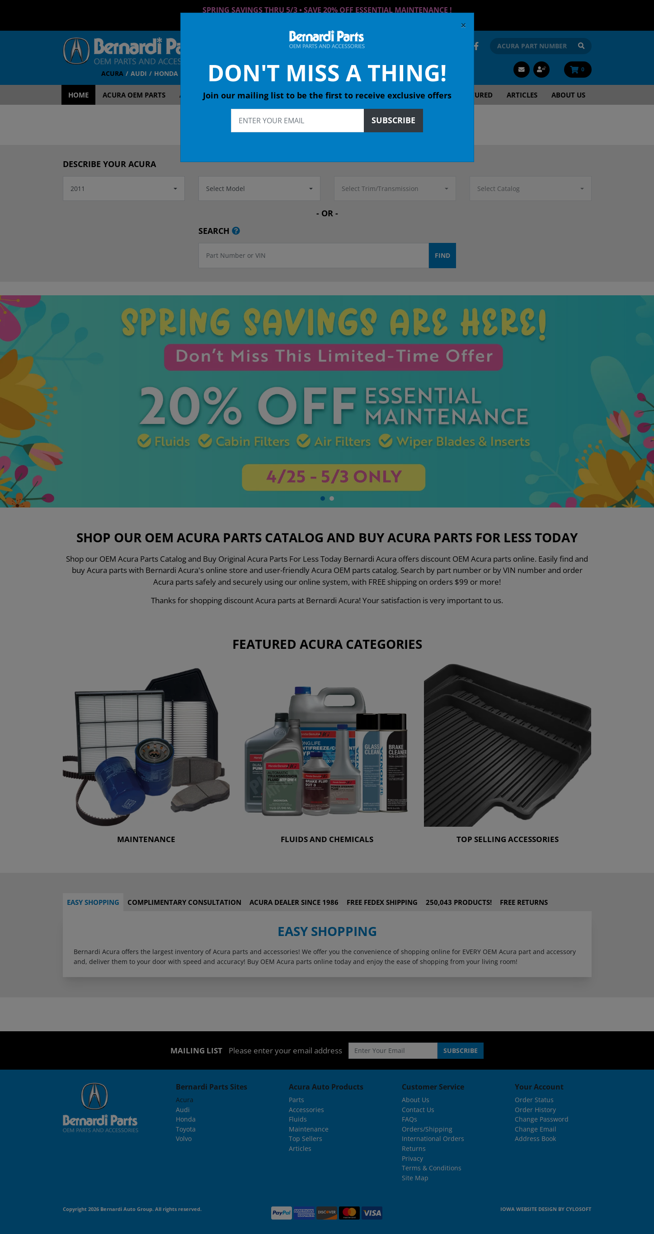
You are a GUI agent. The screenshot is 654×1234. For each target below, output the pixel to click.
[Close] (463, 22)
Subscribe (393, 117)
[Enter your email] (297, 118)
